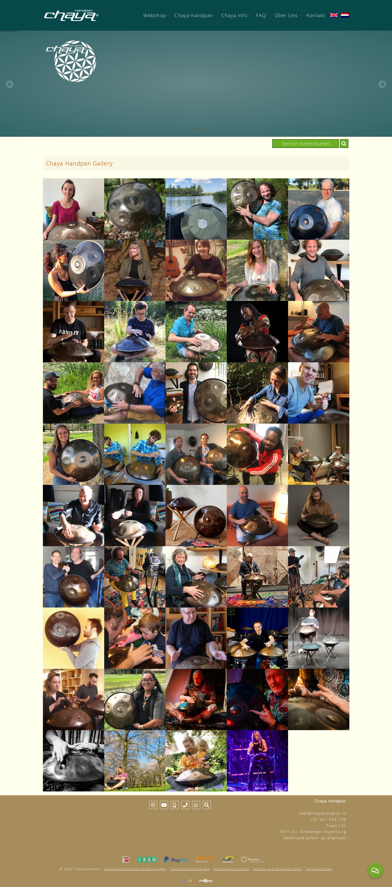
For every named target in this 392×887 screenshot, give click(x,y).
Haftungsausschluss (231, 869)
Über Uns (288, 15)
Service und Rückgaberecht (277, 869)
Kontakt (315, 15)
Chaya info (235, 15)
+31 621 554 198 (328, 819)
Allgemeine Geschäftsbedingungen (135, 869)
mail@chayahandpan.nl (323, 813)
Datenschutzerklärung (190, 869)
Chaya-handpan (193, 15)
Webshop (156, 15)
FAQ (261, 15)
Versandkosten (318, 869)
